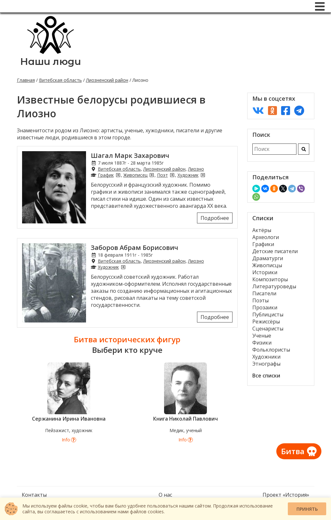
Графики (263, 244)
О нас (165, 494)
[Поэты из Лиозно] (172, 175)
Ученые (261, 335)
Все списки (266, 375)
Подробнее (215, 217)
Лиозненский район (107, 80)
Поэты (260, 300)
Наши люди (50, 61)
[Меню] (319, 6)
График (106, 175)
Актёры (261, 230)
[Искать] (303, 149)
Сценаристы (267, 328)
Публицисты (267, 314)
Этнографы (266, 363)
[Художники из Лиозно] (203, 175)
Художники (266, 356)
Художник (188, 175)
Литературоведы (274, 286)
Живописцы (267, 265)
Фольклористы (271, 349)
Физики (262, 342)
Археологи (265, 237)
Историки (264, 272)
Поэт (162, 175)
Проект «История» (286, 494)
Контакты (34, 494)
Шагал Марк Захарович (130, 155)
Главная (26, 80)
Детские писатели (275, 251)
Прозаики (264, 307)
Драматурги (267, 258)
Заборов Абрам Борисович (134, 247)
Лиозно (196, 169)
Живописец (135, 175)
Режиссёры (266, 321)
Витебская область (60, 80)
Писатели (264, 293)
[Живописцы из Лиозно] (151, 175)
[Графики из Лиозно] (118, 175)
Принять (307, 509)
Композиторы (270, 279)
